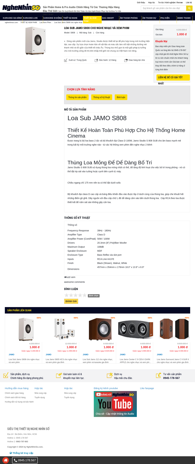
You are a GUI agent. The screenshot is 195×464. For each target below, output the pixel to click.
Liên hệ (189, 2)
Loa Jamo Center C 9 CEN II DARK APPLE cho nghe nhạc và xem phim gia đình (135, 361)
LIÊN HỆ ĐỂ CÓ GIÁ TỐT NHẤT (170, 78)
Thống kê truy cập (21, 453)
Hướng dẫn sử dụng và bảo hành (19, 402)
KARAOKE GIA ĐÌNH (12, 18)
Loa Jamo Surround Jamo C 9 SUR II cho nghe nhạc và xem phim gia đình (173, 360)
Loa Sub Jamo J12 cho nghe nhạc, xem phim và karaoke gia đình (98, 360)
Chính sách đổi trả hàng (15, 397)
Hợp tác (151, 2)
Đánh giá (71, 301)
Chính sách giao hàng (14, 393)
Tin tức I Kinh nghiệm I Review (170, 2)
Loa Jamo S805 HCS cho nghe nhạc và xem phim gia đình (61, 360)
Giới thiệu (141, 2)
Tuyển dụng (39, 397)
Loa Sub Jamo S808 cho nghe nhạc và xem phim (24, 360)
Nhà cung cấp (40, 393)
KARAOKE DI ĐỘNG (53, 18)
